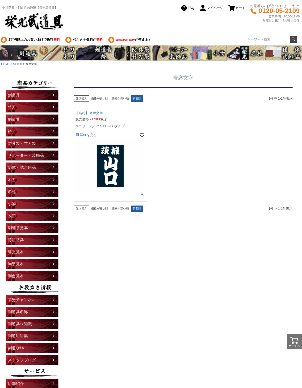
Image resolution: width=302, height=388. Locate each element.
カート (236, 8)
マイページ (211, 8)
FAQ (187, 8)
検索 (293, 39)
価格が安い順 (99, 98)
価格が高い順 (120, 98)
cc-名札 (17, 64)
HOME (5, 64)
